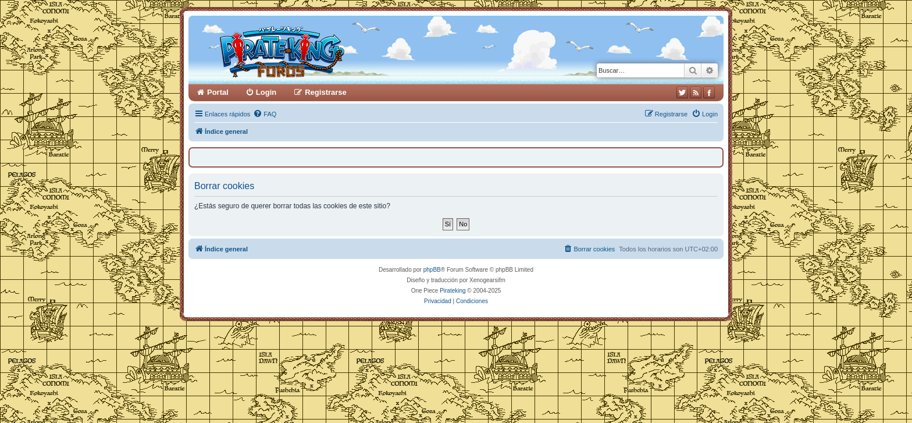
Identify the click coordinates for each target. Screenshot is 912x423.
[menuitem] (264, 114)
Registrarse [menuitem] (326, 92)
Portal (218, 92)
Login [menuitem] (266, 92)
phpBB (432, 269)
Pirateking (452, 290)
